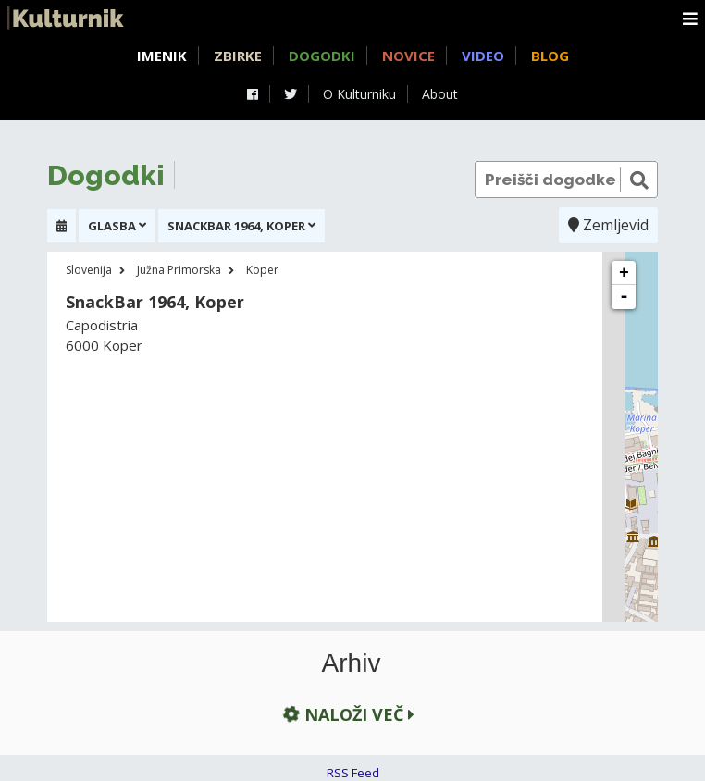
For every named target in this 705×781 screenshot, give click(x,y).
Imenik (162, 55)
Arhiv (351, 663)
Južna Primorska (179, 270)
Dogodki (322, 55)
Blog (550, 55)
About (440, 94)
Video (483, 55)
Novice (408, 55)
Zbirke (238, 55)
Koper (262, 270)
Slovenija (89, 270)
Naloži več (347, 714)
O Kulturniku (359, 94)
